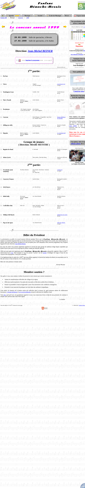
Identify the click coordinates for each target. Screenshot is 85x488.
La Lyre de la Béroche (25, 292)
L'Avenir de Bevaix (12, 292)
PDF (49, 60)
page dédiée (73, 126)
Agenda (13, 16)
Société (39, 16)
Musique (27, 16)
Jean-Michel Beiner (20, 244)
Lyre (12, 253)
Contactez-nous (78, 91)
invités (44, 253)
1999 (27, 17)
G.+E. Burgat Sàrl (61, 133)
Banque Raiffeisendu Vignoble (61, 117)
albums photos (76, 144)
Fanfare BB (3, 17)
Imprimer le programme (32, 60)
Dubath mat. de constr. (62, 214)
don (5, 295)
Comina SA (59, 169)
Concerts (20, 17)
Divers (67, 16)
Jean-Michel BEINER (40, 50)
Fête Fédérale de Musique (77, 54)
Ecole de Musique (54, 16)
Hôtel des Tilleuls (61, 222)
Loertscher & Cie (61, 84)
